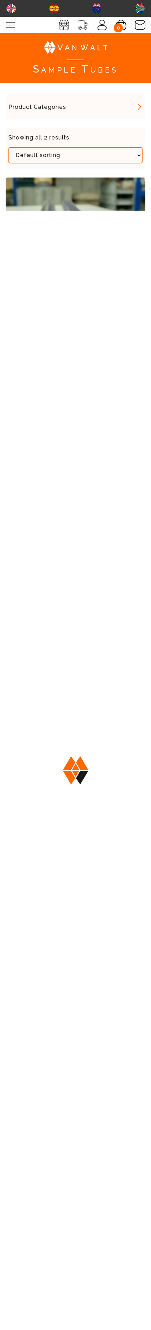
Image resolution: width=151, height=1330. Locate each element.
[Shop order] (75, 155)
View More (75, 377)
